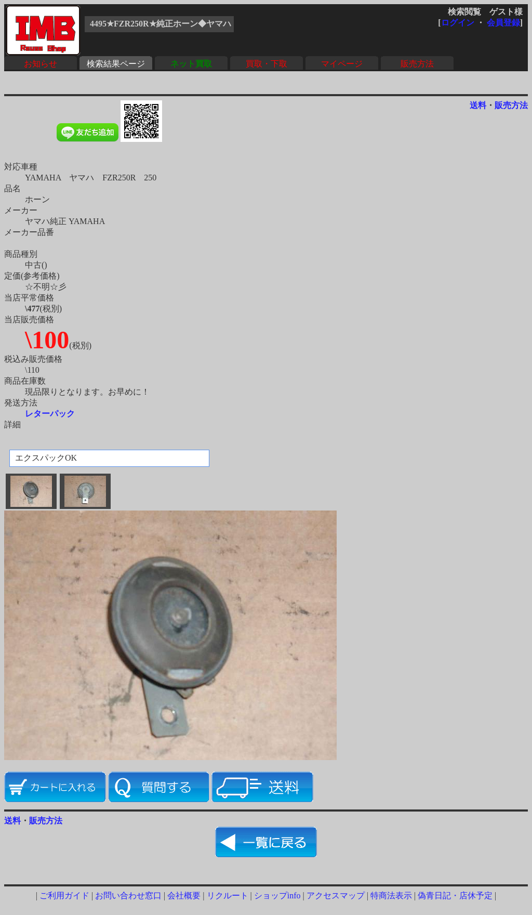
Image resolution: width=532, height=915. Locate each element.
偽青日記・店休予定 (455, 895)
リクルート (227, 895)
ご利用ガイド (64, 895)
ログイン (457, 22)
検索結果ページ (116, 63)
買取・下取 (266, 63)
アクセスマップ (336, 895)
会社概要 (184, 895)
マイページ (342, 63)
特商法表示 (391, 895)
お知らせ (40, 63)
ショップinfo (277, 895)
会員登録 (503, 22)
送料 (478, 105)
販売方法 (417, 63)
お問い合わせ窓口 (128, 895)
